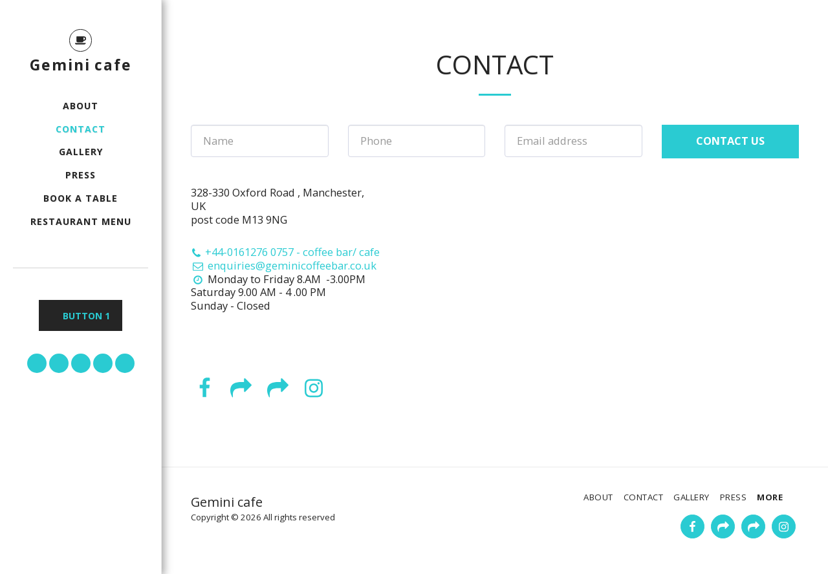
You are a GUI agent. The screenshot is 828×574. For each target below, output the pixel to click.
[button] (37, 363)
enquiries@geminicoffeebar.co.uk (283, 265)
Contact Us (730, 140)
